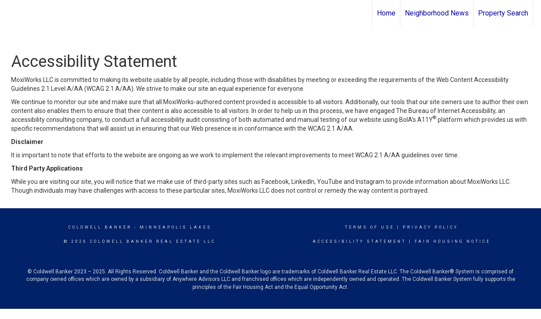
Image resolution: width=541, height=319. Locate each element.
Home (386, 13)
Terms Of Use (369, 227)
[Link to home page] (11, 13)
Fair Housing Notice (452, 241)
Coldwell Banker (100, 227)
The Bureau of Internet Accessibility (445, 110)
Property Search (503, 13)
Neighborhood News (437, 13)
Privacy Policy (430, 227)
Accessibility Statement (359, 241)
